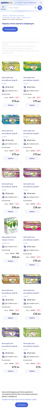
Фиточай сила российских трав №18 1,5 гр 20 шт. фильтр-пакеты (31, 132)
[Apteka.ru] (6, 2)
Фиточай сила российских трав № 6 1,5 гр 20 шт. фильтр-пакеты (31, 292)
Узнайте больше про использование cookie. (19, 399)
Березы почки (26, 17)
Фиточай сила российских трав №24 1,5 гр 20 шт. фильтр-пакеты (31, 79)
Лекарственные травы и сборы (12, 17)
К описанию (10, 29)
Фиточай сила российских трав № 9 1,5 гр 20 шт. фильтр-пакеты (31, 239)
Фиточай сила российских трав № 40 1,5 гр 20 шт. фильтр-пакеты (10, 132)
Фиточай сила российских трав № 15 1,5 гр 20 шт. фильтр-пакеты (32, 345)
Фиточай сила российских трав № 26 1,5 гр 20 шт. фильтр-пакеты (10, 185)
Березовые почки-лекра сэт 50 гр (9, 238)
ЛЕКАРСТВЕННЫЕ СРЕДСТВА (16, 15)
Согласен (21, 404)
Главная (5, 15)
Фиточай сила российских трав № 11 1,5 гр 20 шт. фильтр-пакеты (10, 79)
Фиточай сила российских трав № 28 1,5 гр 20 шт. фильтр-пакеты (10, 292)
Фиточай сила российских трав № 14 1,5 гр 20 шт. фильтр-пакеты (10, 345)
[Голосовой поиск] (35, 8)
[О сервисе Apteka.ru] (41, 2)
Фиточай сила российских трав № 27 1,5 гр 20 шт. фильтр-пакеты (32, 185)
